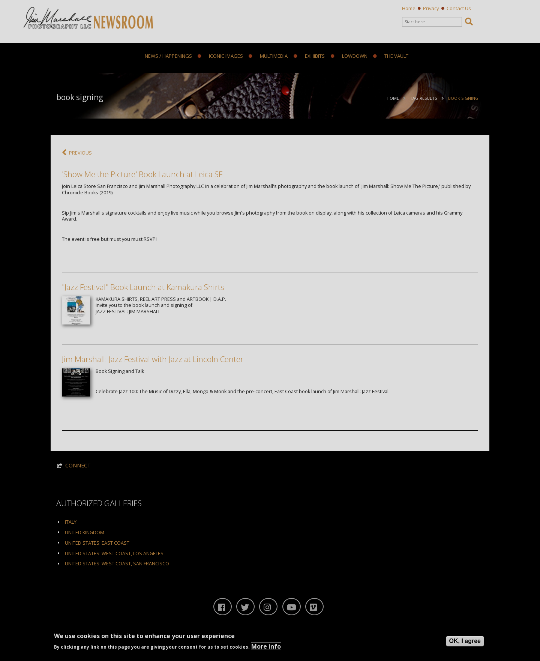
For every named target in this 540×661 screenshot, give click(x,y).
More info (266, 646)
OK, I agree (465, 641)
